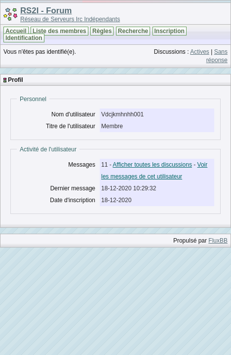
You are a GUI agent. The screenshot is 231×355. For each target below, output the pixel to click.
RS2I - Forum (46, 10)
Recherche (133, 31)
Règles (102, 31)
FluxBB (218, 240)
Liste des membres (59, 31)
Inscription (169, 31)
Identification (23, 38)
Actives (199, 51)
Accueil (16, 31)
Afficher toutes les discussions (152, 164)
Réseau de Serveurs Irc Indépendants (70, 19)
